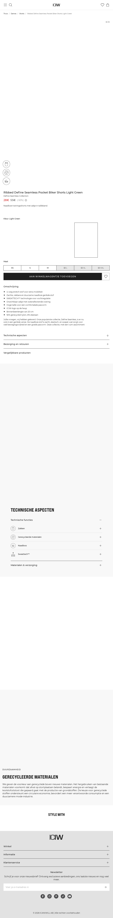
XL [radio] (83, 268)
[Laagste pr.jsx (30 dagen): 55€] (26, 200)
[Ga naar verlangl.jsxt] (102, 4)
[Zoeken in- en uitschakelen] (10, 4)
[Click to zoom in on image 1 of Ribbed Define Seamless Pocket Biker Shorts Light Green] (56, 102)
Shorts (21, 14)
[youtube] (70, 896)
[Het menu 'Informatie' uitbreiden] (57, 854)
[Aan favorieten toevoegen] (105, 276)
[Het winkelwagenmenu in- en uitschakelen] (107, 4)
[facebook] (43, 896)
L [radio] (65, 268)
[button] (57, 344)
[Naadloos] (6, 181)
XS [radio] (12, 268)
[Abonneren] (105, 887)
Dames (13, 14)
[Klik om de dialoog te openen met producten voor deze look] (28, 605)
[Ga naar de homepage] (56, 5)
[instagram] (49, 896)
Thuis (6, 14)
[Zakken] (6, 164)
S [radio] (30, 268)
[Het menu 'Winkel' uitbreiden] (57, 846)
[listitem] (15, 240)
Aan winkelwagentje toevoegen (52, 276)
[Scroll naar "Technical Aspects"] (57, 335)
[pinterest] (56, 896)
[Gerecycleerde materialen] (6, 172)
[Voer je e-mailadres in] (52, 887)
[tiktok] (63, 896)
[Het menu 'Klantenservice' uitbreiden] (57, 863)
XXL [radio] (101, 268)
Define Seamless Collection (16, 196)
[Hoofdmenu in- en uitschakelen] (5, 4)
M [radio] (48, 268)
